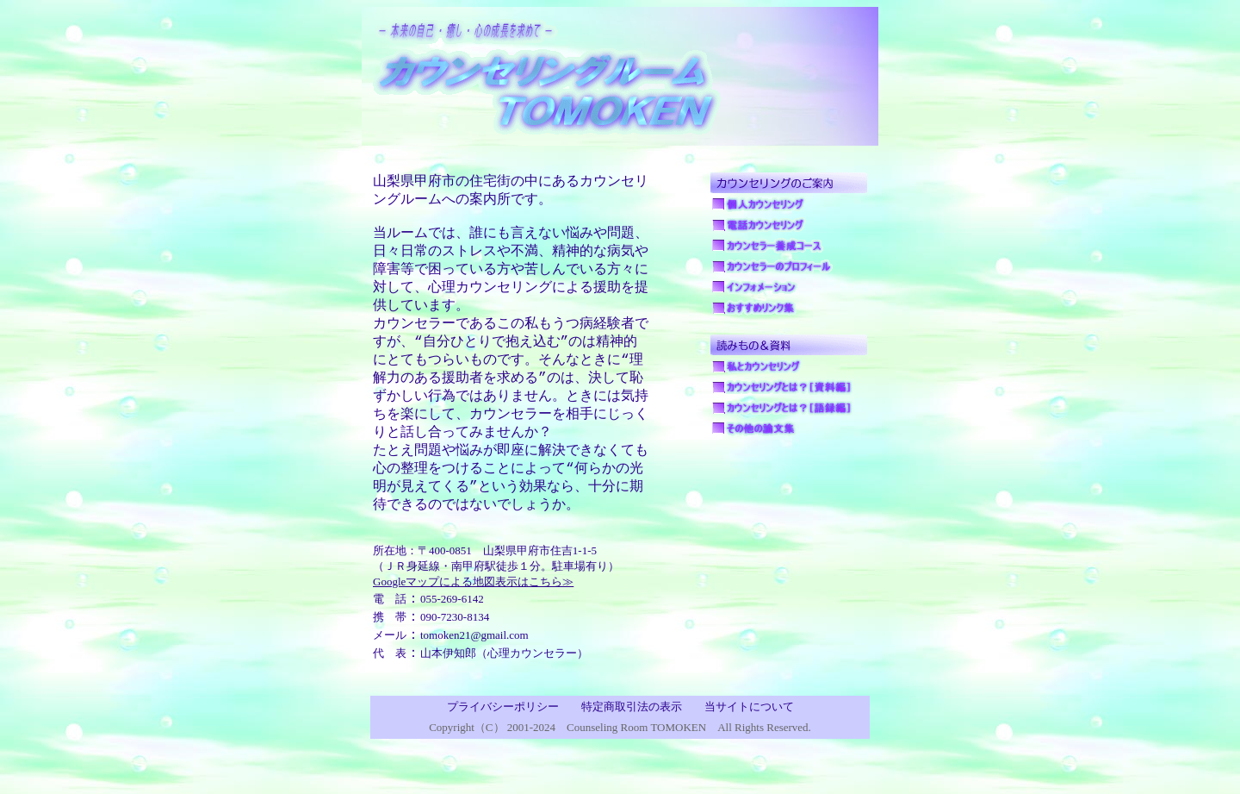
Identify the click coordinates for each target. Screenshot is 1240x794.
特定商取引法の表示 (631, 746)
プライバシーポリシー (503, 746)
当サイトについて (749, 746)
